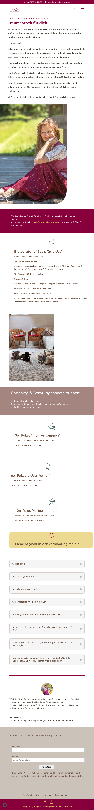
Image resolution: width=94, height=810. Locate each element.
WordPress (67, 806)
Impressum (61, 795)
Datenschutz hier (76, 776)
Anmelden (46, 767)
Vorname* (16, 746)
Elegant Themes (41, 806)
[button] (5, 805)
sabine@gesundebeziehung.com (46, 222)
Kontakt (27, 795)
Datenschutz (43, 795)
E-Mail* (15, 756)
